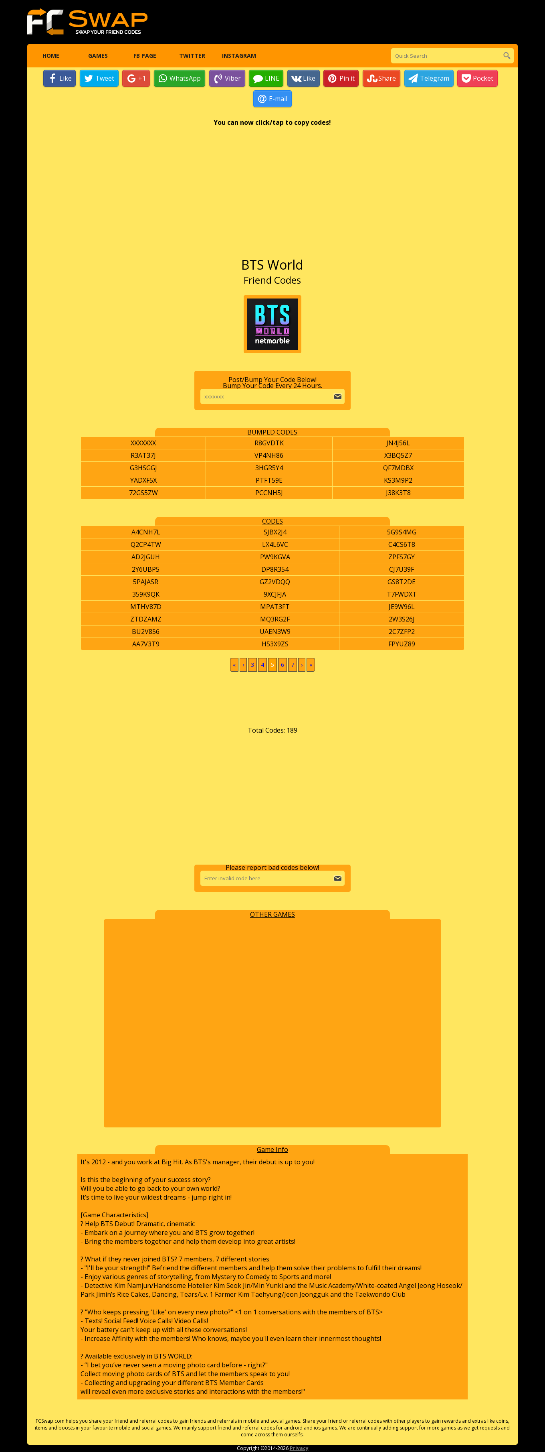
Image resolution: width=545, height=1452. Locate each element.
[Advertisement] (273, 196)
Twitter (192, 56)
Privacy (299, 1448)
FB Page (144, 56)
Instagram (239, 56)
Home (50, 56)
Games (97, 56)
